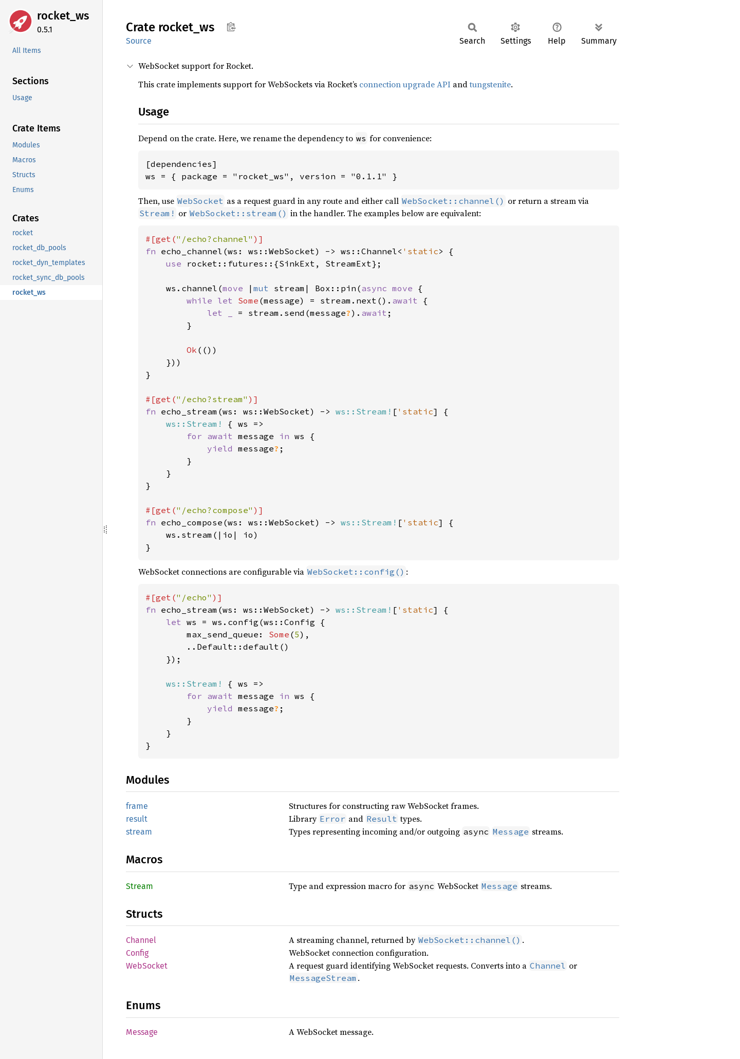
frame (137, 806)
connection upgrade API (405, 84)
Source (139, 41)
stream (139, 832)
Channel (141, 940)
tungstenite (490, 84)
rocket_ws (63, 16)
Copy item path (231, 26)
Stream (139, 886)
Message (142, 1032)
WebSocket (147, 966)
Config (137, 953)
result (136, 819)
